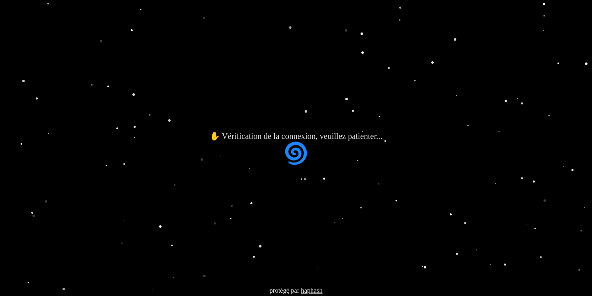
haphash (311, 290)
